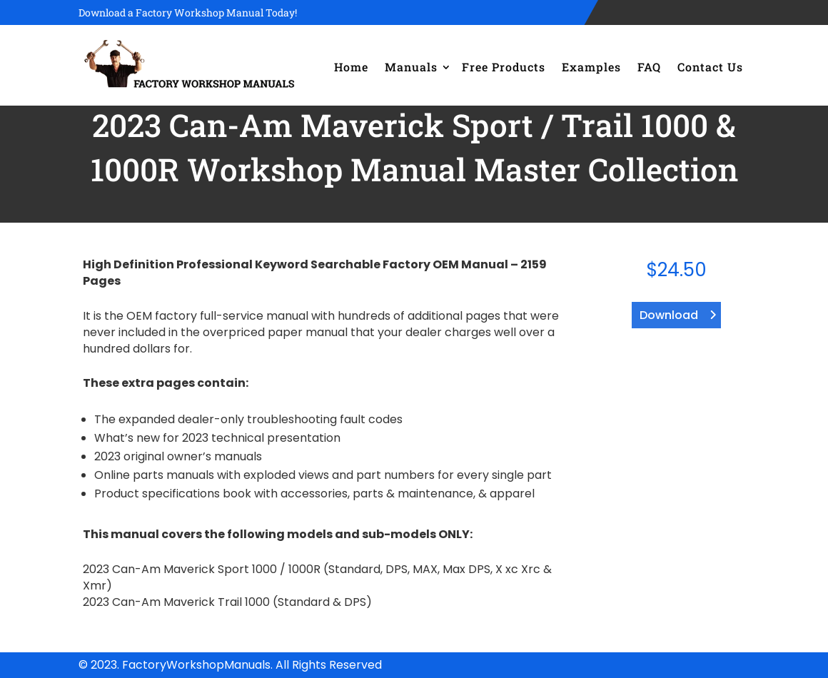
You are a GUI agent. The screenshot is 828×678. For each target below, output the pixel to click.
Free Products (503, 66)
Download (669, 315)
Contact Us (710, 66)
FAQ (649, 66)
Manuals (411, 66)
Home (351, 66)
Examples (591, 66)
